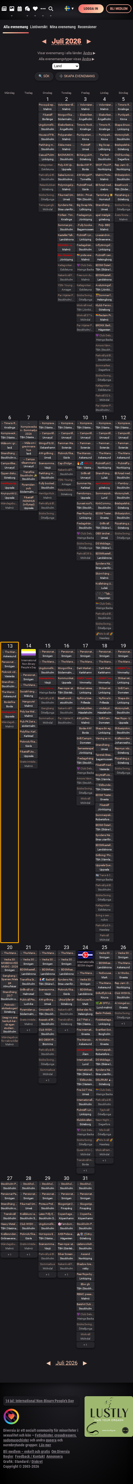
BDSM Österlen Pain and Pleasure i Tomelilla (104, 265)
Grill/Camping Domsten (85, 738)
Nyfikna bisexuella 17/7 (85, 698)
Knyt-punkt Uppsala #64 (10, 712)
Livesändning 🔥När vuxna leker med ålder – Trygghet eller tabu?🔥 (104, 235)
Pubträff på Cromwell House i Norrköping (104, 463)
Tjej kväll (104, 1109)
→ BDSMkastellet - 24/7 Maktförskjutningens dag (47, 969)
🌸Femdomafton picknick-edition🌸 (66, 1223)
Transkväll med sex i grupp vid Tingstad (66, 1019)
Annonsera (54, 1456)
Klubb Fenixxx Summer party (104, 305)
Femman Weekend (66, 443)
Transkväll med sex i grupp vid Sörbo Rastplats (85, 1160)
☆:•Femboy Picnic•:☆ (123, 483)
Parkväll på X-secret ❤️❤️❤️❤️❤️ (104, 925)
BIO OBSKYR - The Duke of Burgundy (47, 1039)
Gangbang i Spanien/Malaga (9, 979)
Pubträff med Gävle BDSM (85, 184)
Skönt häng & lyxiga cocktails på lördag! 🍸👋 (104, 573)
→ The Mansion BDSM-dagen (104, 983)
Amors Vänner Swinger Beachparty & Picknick (85, 778)
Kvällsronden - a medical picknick (123, 738)
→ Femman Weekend (85, 443)
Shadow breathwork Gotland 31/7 (85, 1264)
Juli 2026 (66, 40)
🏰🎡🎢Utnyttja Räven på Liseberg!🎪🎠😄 (85, 1234)
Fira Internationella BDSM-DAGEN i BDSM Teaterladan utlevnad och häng (85, 1029)
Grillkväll (85, 473)
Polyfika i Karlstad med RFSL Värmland (28, 731)
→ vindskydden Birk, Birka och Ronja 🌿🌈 (104, 708)
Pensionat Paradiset (10, 661)
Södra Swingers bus (123, 533)
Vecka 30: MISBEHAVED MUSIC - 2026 (9, 963)
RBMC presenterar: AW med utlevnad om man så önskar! (85, 1294)
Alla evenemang (16, 29)
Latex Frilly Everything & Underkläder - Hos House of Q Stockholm (47, 1213)
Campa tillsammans (9, 463)
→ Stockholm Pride (28, 1183)
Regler (8, 1456)
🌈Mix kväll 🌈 (104, 633)
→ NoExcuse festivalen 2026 (104, 973)
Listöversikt (38, 27)
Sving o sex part (104, 915)
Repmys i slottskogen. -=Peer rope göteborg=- (123, 748)
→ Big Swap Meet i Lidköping (104, 144)
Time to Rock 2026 (85, 124)
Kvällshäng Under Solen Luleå (104, 583)
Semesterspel (85, 748)
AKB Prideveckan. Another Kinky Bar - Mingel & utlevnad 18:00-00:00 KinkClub (66, 1234)
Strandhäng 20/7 (10, 994)
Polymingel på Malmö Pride (66, 184)
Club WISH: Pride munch (47, 1029)
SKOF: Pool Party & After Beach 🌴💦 (104, 164)
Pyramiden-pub (28, 486)
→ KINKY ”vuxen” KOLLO (104, 678)
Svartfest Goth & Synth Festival (104, 1029)
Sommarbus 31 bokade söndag (47, 718)
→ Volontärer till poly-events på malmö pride (85, 104)
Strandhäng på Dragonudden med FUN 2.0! (104, 205)
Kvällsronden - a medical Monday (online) (9, 1234)
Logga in (91, 9)
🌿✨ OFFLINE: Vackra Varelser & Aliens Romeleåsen (104, 1003)
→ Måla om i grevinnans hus (28, 446)
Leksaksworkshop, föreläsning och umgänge (85, 1049)
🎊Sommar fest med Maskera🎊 (104, 295)
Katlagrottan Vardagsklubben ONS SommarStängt (47, 164)
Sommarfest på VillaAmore (104, 365)
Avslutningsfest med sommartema (104, 285)
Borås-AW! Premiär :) (85, 164)
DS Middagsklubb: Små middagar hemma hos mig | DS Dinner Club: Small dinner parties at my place (104, 543)
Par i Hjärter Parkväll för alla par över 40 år (66, 295)
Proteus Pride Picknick (47, 1203)
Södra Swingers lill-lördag (47, 194)
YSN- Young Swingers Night (66, 285)
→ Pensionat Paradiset (28, 674)
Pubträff (85, 144)
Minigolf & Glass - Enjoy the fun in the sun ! (47, 443)
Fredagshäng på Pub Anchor (85, 245)
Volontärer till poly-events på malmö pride (66, 104)
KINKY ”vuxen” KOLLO (85, 678)
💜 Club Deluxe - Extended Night (85, 265)
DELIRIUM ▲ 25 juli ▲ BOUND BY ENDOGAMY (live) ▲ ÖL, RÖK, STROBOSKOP (104, 1079)
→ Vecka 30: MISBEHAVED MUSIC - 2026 (28, 959)
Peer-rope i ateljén (66, 688)
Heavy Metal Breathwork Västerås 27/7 (9, 1223)
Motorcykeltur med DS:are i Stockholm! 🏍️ (123, 134)
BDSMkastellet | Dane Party (104, 553)
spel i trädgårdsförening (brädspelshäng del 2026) (104, 483)
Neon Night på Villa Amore (104, 1119)
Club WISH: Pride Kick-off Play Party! (28, 1223)
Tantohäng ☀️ (104, 194)
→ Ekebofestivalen (85, 114)
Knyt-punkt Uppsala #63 (9, 493)
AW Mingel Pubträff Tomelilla (85, 174)
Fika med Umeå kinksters (66, 194)
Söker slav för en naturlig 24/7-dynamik (85, 1009)
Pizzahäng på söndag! (123, 194)
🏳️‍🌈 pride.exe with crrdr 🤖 (85, 255)
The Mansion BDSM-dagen (85, 1039)
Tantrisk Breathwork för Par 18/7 (104, 754)
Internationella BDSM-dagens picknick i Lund (85, 1069)
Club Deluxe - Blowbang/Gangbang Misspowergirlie (47, 688)
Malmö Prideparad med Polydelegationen (104, 174)
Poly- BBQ (104, 225)
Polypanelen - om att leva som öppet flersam (66, 134)
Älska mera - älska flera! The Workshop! (66, 144)
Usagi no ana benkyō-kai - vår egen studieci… (9, 1023)
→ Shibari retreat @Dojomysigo (104, 688)
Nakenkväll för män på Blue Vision (66, 275)
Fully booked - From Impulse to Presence (47, 483)
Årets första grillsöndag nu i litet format (123, 215)
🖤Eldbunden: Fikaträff (104, 784)
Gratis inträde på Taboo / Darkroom (28, 761)
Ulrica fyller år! (66, 999)
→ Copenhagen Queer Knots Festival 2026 (85, 1213)
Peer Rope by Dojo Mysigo (85, 513)
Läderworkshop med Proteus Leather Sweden (85, 1244)
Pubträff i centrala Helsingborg (104, 255)
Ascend (85, 1254)
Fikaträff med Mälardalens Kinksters (104, 764)
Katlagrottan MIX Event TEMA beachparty (104, 905)
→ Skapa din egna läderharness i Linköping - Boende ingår (123, 698)
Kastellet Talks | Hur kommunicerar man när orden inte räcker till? (66, 235)
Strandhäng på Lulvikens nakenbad (104, 473)
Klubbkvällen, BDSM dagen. (85, 1119)
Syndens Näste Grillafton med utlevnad (104, 835)
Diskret (37, 1461)
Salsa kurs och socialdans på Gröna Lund (66, 174)
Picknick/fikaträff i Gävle (66, 453)
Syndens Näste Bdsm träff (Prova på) (104, 563)
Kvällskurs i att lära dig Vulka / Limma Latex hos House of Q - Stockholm (28, 1213)
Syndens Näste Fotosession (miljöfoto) (104, 1069)
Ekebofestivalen (66, 124)
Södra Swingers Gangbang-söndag (123, 205)
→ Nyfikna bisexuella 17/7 (104, 698)
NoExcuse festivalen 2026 (85, 999)
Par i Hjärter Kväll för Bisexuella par (66, 718)
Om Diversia (60, 1451)
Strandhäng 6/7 (9, 453)
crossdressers (65, 1435)
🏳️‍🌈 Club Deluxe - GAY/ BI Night (104, 603)
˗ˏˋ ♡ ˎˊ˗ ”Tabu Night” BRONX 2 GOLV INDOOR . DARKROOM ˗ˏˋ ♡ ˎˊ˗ (104, 593)
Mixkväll (85, 798)
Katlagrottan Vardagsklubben (66, 265)
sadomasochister (16, 1440)
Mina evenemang (63, 27)
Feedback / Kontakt (30, 1456)
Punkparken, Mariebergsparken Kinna (85, 134)
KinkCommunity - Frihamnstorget (104, 503)
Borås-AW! (85, 728)
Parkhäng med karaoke (47, 144)
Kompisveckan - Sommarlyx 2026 (9, 433)
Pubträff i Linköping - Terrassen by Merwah (85, 235)
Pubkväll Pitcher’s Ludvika (28, 999)
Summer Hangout (85, 483)
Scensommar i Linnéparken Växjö (47, 463)
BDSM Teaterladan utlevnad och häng (104, 513)
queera (51, 1440)
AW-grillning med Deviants (47, 453)
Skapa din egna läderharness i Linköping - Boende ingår (104, 728)
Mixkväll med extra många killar (85, 305)
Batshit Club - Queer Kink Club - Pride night (85, 1304)
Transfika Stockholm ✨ (28, 473)
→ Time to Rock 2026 (104, 124)
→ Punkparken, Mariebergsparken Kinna (104, 134)
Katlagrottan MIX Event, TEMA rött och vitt (104, 385)
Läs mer (45, 1445)
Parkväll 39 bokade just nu (85, 553)
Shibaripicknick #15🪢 (123, 728)
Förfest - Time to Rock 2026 (66, 215)
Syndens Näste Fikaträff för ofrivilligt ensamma (66, 979)
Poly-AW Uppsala (66, 164)
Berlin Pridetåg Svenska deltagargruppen (104, 1013)
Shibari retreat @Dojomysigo (85, 688)
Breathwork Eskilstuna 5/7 (123, 184)
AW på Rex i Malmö (85, 718)
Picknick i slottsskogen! (10, 1006)
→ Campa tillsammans (29, 461)
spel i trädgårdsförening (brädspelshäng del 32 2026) (104, 215)
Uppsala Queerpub (104, 865)
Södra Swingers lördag (104, 375)
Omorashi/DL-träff (47, 1009)
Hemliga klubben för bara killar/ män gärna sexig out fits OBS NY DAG (47, 493)
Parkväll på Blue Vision (47, 174)
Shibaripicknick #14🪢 (123, 513)
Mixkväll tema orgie (104, 1150)
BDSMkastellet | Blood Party (104, 845)
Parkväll (104, 935)
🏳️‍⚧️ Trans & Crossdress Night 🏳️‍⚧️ (104, 875)
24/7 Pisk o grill (85, 1019)
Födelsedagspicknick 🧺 (104, 1019)
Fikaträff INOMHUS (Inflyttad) (29, 501)
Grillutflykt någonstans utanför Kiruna (104, 993)
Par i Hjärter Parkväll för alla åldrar (85, 325)
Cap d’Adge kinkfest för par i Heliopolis (66, 463)
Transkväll (10, 1213)
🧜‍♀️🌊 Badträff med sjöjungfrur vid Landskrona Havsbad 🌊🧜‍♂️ (47, 979)
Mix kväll (104, 1129)
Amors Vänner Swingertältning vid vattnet (104, 345)
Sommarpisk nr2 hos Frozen (104, 1049)
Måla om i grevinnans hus (9, 443)
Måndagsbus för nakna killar (9, 503)
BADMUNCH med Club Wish (66, 154)
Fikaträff (47, 114)
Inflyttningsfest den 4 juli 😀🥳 (104, 245)
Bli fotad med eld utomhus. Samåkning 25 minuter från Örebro (104, 184)
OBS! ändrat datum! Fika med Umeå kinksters (104, 533)
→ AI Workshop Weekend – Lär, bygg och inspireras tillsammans (123, 973)
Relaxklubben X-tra (66, 489)
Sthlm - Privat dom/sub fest (85, 194)
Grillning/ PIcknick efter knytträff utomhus (104, 855)
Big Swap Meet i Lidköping (85, 205)
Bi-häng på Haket (85, 154)
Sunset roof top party (85, 503)
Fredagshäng (85, 758)
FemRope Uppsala (9, 483)
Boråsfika (9, 702)
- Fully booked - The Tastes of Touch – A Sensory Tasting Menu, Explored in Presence (85, 225)
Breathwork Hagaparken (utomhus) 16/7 (66, 698)
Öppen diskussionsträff (9, 473)
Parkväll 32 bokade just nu (104, 395)
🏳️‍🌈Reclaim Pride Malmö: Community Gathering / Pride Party (104, 315)
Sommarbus (47, 1069)
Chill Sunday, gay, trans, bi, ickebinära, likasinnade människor (123, 154)
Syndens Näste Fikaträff (66, 205)
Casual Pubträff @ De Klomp (47, 154)
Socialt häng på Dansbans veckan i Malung (28, 691)
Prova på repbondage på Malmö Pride (47, 104)
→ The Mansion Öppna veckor (28, 684)
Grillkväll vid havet (28, 989)
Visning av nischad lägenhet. (104, 738)
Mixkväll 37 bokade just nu (85, 315)
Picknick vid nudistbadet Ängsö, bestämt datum (10, 671)
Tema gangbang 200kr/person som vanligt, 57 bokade (47, 205)
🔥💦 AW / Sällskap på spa (85, 463)
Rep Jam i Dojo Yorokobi (123, 164)
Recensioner (87, 27)
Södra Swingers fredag (85, 295)
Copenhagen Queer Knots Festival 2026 (66, 1213)
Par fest (104, 154)
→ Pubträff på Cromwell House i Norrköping (123, 463)
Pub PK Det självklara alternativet (28, 721)
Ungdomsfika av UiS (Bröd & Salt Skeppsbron (47, 124)
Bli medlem (119, 9)
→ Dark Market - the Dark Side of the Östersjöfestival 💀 (104, 668)
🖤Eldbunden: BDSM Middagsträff (85, 1079)
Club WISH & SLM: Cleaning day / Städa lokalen (123, 993)
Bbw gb (85, 1284)
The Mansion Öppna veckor (10, 692)
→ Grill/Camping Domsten (104, 718)
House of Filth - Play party (47, 134)
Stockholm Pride (9, 1183)
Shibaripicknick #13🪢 (123, 174)
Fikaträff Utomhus (28, 751)
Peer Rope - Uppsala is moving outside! (123, 718)
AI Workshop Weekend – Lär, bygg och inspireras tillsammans (104, 1039)
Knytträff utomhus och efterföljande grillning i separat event (104, 774)
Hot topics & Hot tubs (47, 1234)
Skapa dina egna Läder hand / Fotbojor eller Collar (123, 124)
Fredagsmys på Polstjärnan (85, 215)
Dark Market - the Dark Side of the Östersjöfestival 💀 (85, 668)
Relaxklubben (47, 184)
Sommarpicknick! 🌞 (104, 493)
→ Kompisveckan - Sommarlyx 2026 (28, 428)
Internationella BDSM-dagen (85, 1059)
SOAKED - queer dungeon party (66, 245)
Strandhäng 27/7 (9, 1203)
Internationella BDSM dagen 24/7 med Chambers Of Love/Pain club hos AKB (85, 1099)
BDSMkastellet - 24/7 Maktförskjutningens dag (28, 969)
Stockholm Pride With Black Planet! (85, 1223)
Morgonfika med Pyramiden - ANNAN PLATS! (66, 668)
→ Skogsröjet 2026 (85, 1203)
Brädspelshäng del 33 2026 (123, 144)
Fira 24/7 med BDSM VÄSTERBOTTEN (85, 1089)
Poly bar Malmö (28, 711)
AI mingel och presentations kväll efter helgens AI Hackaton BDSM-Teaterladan (123, 1003)
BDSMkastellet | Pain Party (104, 275)
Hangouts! (28, 701)
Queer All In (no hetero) (85, 1150)
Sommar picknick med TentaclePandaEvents (66, 225)
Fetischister (44, 1435)
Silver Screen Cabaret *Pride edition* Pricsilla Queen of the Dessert (66, 1254)
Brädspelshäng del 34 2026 (123, 503)
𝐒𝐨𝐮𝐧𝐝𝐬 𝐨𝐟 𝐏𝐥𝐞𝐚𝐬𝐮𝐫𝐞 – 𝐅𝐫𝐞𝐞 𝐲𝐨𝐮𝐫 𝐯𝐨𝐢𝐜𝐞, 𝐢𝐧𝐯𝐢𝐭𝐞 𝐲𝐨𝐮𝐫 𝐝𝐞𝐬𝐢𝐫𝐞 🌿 (47, 1019)
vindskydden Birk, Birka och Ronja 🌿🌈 (85, 708)
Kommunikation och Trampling (66, 678)
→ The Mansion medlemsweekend (104, 453)
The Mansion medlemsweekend (85, 453)
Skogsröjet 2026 (66, 1203)
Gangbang (47, 708)
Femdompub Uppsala (85, 493)
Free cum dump (85, 275)
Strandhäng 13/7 (10, 681)
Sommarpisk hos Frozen (104, 815)
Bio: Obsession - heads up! (66, 255)
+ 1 (28, 1030)
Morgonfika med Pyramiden (66, 114)
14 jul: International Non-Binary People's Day (39, 1401)
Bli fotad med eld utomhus (123, 473)
